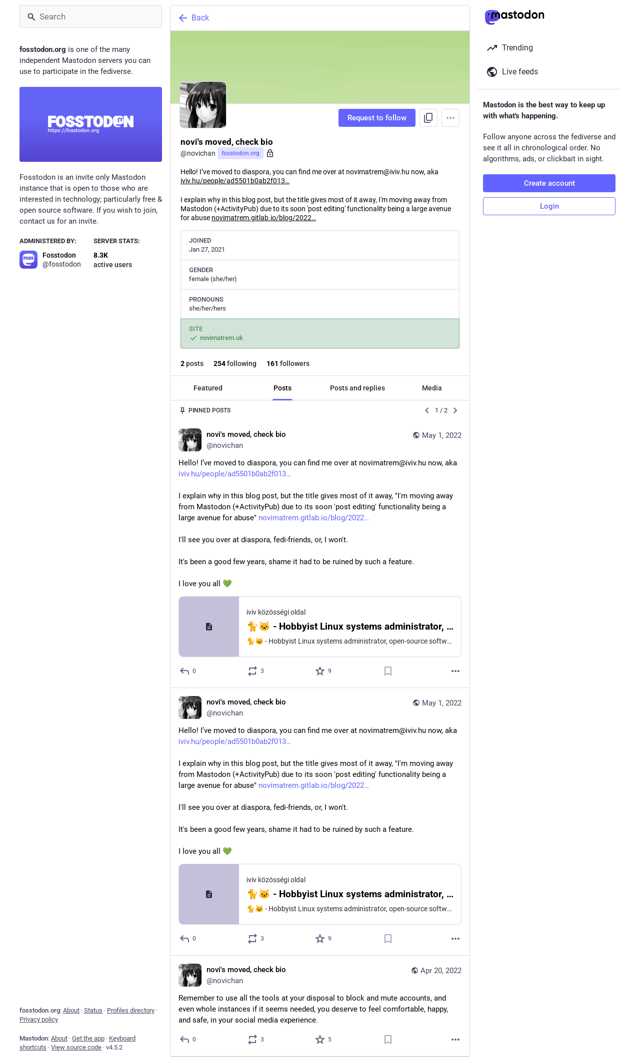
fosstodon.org (241, 153)
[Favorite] (324, 671)
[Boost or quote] (256, 671)
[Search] (91, 16)
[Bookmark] (388, 671)
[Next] (456, 410)
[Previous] (427, 410)
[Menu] (451, 118)
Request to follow (377, 117)
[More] (456, 671)
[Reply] (188, 671)
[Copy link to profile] (429, 118)
